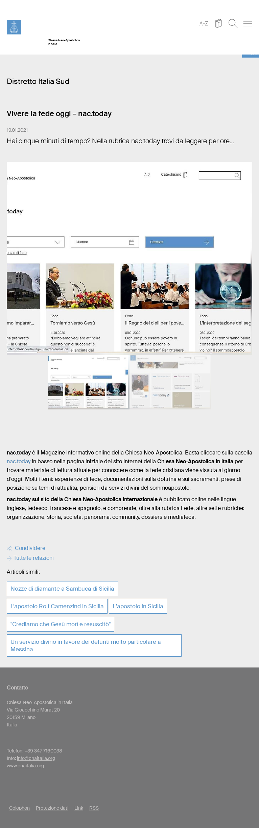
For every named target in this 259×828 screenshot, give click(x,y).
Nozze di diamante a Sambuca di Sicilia (62, 588)
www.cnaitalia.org (25, 766)
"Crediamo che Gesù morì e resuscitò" (60, 624)
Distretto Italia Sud (38, 81)
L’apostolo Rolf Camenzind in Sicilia (57, 606)
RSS (94, 808)
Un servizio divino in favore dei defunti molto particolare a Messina (85, 645)
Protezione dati (52, 808)
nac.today (18, 461)
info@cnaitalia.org (36, 758)
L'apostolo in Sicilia (138, 606)
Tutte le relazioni (30, 557)
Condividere (26, 548)
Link (78, 808)
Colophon (19, 808)
